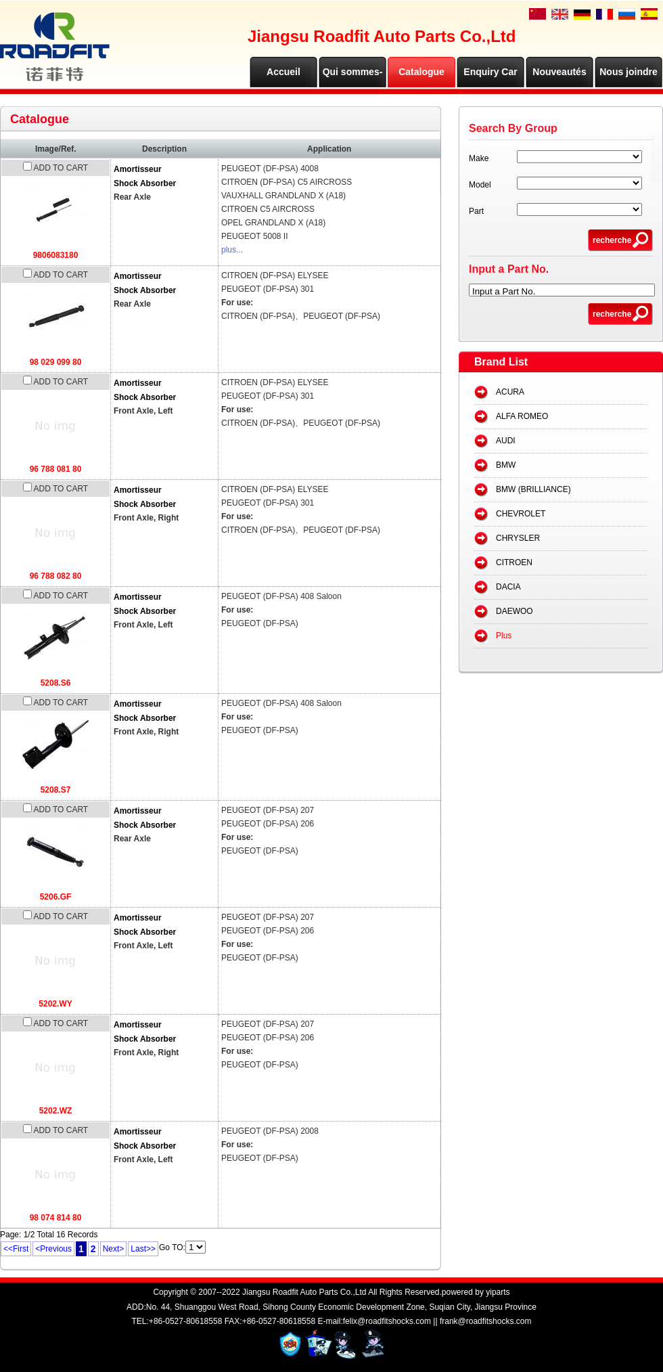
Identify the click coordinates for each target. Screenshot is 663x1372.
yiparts (497, 1292)
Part (476, 211)
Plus (503, 635)
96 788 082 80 (56, 576)
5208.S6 (56, 683)
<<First (15, 1249)
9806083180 (55, 255)
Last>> (143, 1249)
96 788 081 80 (56, 469)
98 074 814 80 (56, 1217)
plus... (232, 250)
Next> (113, 1249)
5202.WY (55, 1004)
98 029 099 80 (56, 362)
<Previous (53, 1249)
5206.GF (56, 897)
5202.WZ (55, 1110)
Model (480, 185)
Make (478, 158)
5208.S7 (56, 790)
